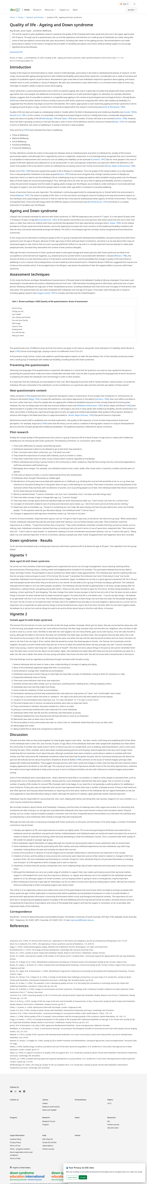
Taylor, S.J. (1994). (17, 1052)
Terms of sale (15, 1158)
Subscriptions (47, 1145)
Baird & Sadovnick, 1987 (45, 220)
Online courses (113, 1124)
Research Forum (48, 1121)
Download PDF (16, 52)
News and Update (49, 1110)
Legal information (17, 1135)
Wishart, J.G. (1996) (17, 1058)
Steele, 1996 (115, 223)
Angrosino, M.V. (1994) (19, 941)
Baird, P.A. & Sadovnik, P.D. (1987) (23, 944)
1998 (79, 759)
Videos (45, 1103)
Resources (49, 10)
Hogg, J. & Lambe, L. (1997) (21, 1019)
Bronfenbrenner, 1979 (97, 202)
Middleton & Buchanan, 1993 (89, 405)
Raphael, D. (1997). (17, 1034)
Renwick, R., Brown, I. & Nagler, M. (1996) (26, 1040)
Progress (13, 1117)
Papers (110, 1099)
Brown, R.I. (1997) (17, 953)
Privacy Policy (15, 1142)
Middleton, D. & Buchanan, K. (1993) (24, 1028)
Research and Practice (35, 17)
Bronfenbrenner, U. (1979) (20, 950)
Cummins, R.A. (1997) (18, 995)
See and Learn (113, 1128)
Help (44, 1135)
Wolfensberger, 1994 (49, 118)
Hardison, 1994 (101, 399)
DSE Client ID (47, 1139)
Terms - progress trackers (20, 1149)
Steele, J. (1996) (16, 1046)
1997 (26, 130)
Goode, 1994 (129, 112)
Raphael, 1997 (23, 195)
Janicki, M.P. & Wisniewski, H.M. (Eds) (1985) (27, 1025)
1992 (23, 171)
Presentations (80, 1099)
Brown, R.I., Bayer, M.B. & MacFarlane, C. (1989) (29, 971)
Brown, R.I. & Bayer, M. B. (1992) (23, 962)
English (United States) (20, 1167)
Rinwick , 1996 (18, 115)
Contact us (14, 1099)
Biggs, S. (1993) (16, 947)
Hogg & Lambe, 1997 (46, 293)
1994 (28, 171)
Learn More (72, 1177)
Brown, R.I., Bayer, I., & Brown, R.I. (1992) (26, 965)
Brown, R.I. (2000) (17, 956)
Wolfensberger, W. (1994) (20, 1065)
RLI (108, 1121)
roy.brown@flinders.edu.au (82, 920)
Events (77, 1135)
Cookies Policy (15, 1139)
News (75, 10)
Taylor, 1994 (67, 118)
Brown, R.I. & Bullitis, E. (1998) (22, 989)
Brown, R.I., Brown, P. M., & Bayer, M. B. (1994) (28, 977)
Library (20, 17)
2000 (12, 100)
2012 (109, 1103)
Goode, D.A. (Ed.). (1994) (20, 1010)
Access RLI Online (49, 1142)
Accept (83, 1177)
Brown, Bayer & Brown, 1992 (80, 415)
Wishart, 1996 (121, 255)
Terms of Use (15, 1145)
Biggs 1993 (34, 399)
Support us (64, 10)
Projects (45, 1124)
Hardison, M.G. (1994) (18, 1013)
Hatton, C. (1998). (17, 1016)
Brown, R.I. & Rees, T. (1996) (21, 983)
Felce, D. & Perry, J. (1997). (20, 1001)
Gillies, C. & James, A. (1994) (21, 1007)
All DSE (131, 10)
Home (27, 10)
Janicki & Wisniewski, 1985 (113, 107)
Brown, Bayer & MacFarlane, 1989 (120, 166)
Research (37, 10)
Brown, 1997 (118, 121)
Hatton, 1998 (120, 118)
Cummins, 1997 (98, 159)
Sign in (124, 4)
